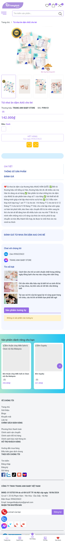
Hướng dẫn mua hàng (10, 435)
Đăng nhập (5, 451)
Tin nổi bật (9, 267)
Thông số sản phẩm (15, 171)
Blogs (3, 400)
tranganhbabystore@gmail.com (20, 489)
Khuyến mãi (6, 403)
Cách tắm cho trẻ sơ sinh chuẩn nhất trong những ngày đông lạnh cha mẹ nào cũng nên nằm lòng (39, 273)
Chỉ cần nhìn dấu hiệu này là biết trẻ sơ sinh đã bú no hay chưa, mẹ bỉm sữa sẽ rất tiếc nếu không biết (39, 280)
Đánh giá (9, 176)
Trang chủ (5, 394)
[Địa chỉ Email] (32, 498)
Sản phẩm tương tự (15, 296)
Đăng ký (4, 454)
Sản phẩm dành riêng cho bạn (18, 326)
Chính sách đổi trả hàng (11, 422)
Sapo (51, 529)
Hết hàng (32, 137)
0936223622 (16, 486)
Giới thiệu (5, 397)
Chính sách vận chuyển (11, 419)
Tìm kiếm (5, 447)
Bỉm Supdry (39, 361)
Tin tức (45, 540)
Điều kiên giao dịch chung (12, 438)
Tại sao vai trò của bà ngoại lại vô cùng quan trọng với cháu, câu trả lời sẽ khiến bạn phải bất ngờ (40, 288)
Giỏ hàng (5, 457)
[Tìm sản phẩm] (38, 13)
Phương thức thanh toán (11, 416)
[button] (59, 352)
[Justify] (60, 13)
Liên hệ (4, 407)
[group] (32, 49)
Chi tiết (8, 166)
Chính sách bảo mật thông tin (13, 426)
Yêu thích (58, 540)
